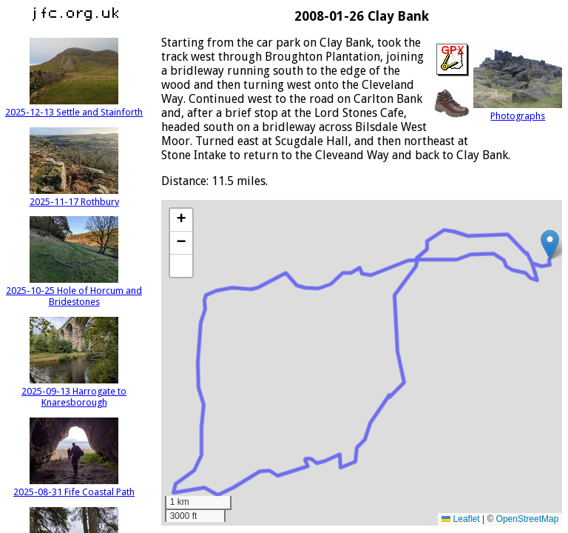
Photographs (517, 110)
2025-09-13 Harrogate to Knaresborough (73, 391)
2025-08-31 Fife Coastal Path (74, 486)
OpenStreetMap (527, 519)
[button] (550, 244)
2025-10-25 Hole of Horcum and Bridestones (74, 290)
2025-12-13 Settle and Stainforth (74, 106)
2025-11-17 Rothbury (74, 196)
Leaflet (460, 519)
